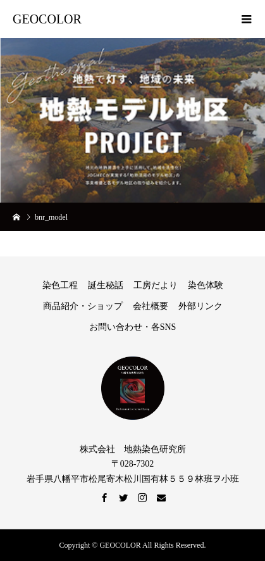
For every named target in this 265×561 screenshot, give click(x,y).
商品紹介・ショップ (83, 306)
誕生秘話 (105, 285)
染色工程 (60, 285)
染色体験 (205, 285)
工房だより (155, 285)
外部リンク (200, 306)
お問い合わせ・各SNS (132, 327)
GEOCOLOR (47, 19)
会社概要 (150, 306)
